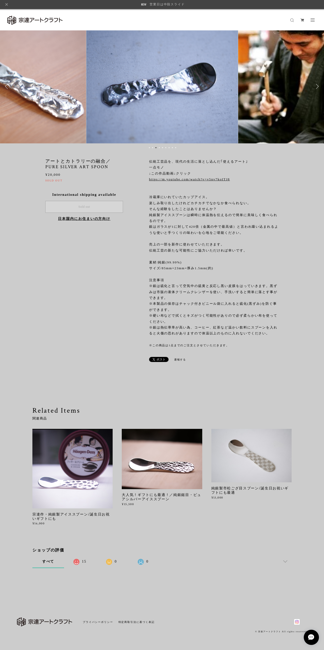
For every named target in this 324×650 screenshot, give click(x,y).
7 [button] (169, 147)
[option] (162, 86)
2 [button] (152, 147)
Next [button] (316, 86)
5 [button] (162, 147)
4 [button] (159, 147)
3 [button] (155, 147)
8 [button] (172, 147)
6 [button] (165, 147)
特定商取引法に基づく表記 (136, 622)
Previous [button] (7, 86)
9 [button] (175, 147)
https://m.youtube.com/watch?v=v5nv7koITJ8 (189, 179)
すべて (48, 561)
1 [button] (149, 147)
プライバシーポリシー (98, 622)
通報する (180, 359)
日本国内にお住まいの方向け (84, 219)
